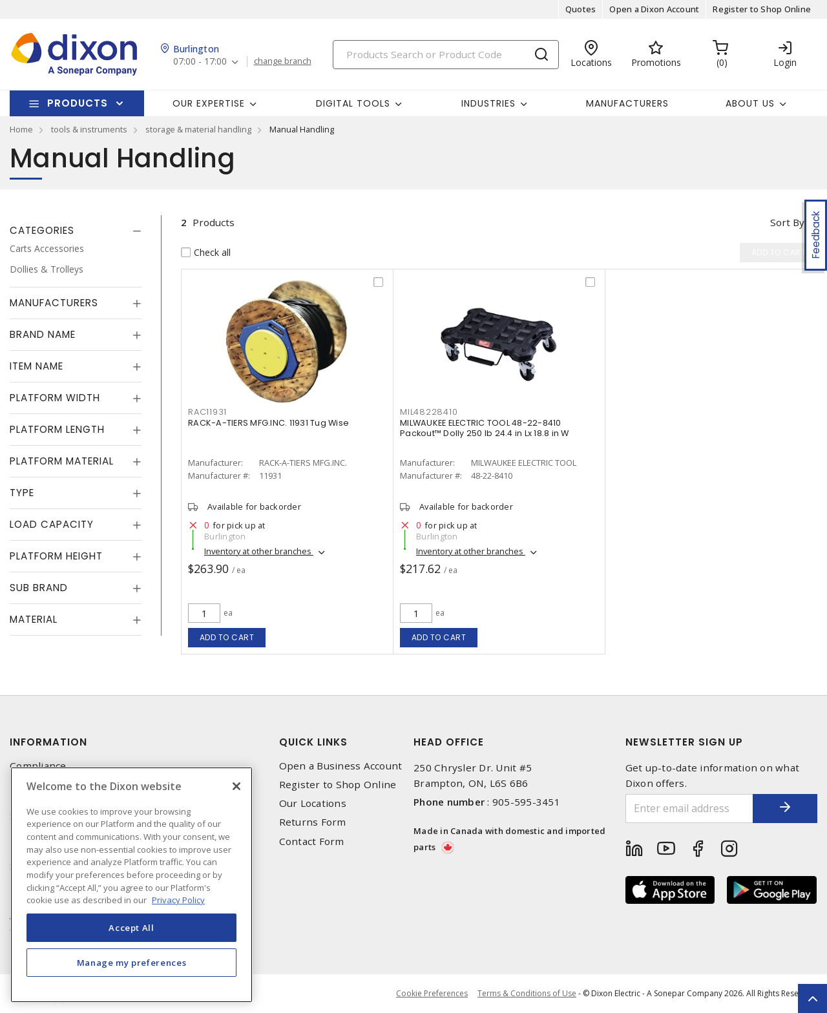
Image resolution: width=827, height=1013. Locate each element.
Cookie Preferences (432, 993)
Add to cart (227, 637)
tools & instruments (89, 129)
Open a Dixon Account (654, 9)
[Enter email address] (689, 808)
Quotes (580, 9)
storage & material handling (198, 129)
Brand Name (43, 334)
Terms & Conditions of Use (526, 993)
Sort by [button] (787, 222)
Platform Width (55, 397)
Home (21, 129)
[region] (131, 885)
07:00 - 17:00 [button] (200, 61)
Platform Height (56, 556)
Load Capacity (52, 524)
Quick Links (313, 742)
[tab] (75, 230)
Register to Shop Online (762, 9)
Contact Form (311, 841)
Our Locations (312, 803)
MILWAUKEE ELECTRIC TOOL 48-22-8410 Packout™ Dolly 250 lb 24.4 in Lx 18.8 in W (484, 428)
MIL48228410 (428, 411)
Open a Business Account (341, 766)
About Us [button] (750, 103)
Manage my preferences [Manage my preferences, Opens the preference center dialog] (132, 962)
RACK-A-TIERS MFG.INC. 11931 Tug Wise (268, 422)
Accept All (131, 928)
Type (22, 492)
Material (34, 619)
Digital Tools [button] (353, 103)
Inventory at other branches (258, 551)
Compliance (38, 766)
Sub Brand (39, 587)
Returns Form (312, 822)
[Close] (236, 786)
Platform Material (62, 461)
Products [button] (77, 103)
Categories (42, 230)
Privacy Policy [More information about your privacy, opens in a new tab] (178, 900)
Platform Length (57, 429)
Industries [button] (488, 103)
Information (48, 742)
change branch (282, 61)
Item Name (36, 366)
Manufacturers (627, 103)
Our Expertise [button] (209, 103)
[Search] (446, 54)
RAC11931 (207, 411)
